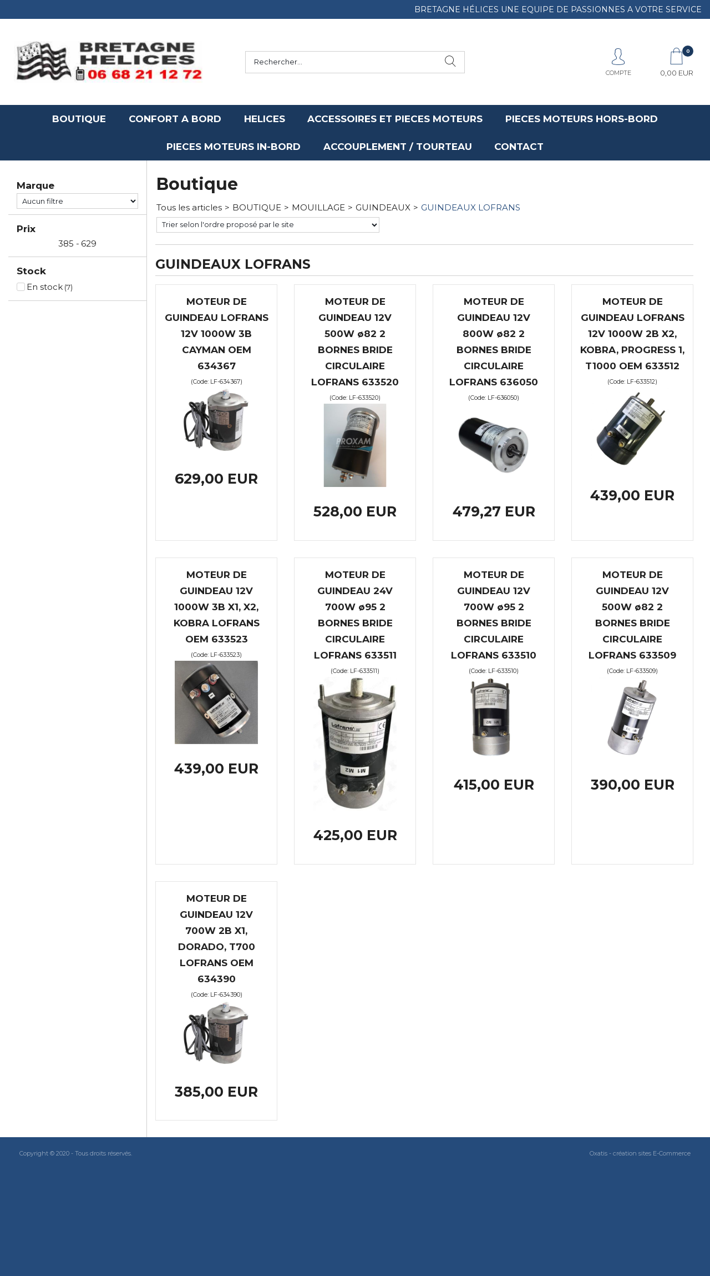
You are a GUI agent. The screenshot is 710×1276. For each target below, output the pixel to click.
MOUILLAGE (318, 207)
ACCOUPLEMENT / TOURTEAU (397, 146)
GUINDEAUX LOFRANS (470, 207)
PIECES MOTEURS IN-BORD (233, 146)
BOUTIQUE (79, 118)
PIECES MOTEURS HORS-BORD (581, 118)
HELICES (264, 118)
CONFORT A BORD (175, 118)
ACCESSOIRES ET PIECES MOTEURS (395, 118)
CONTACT (519, 146)
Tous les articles (189, 207)
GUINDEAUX (383, 207)
